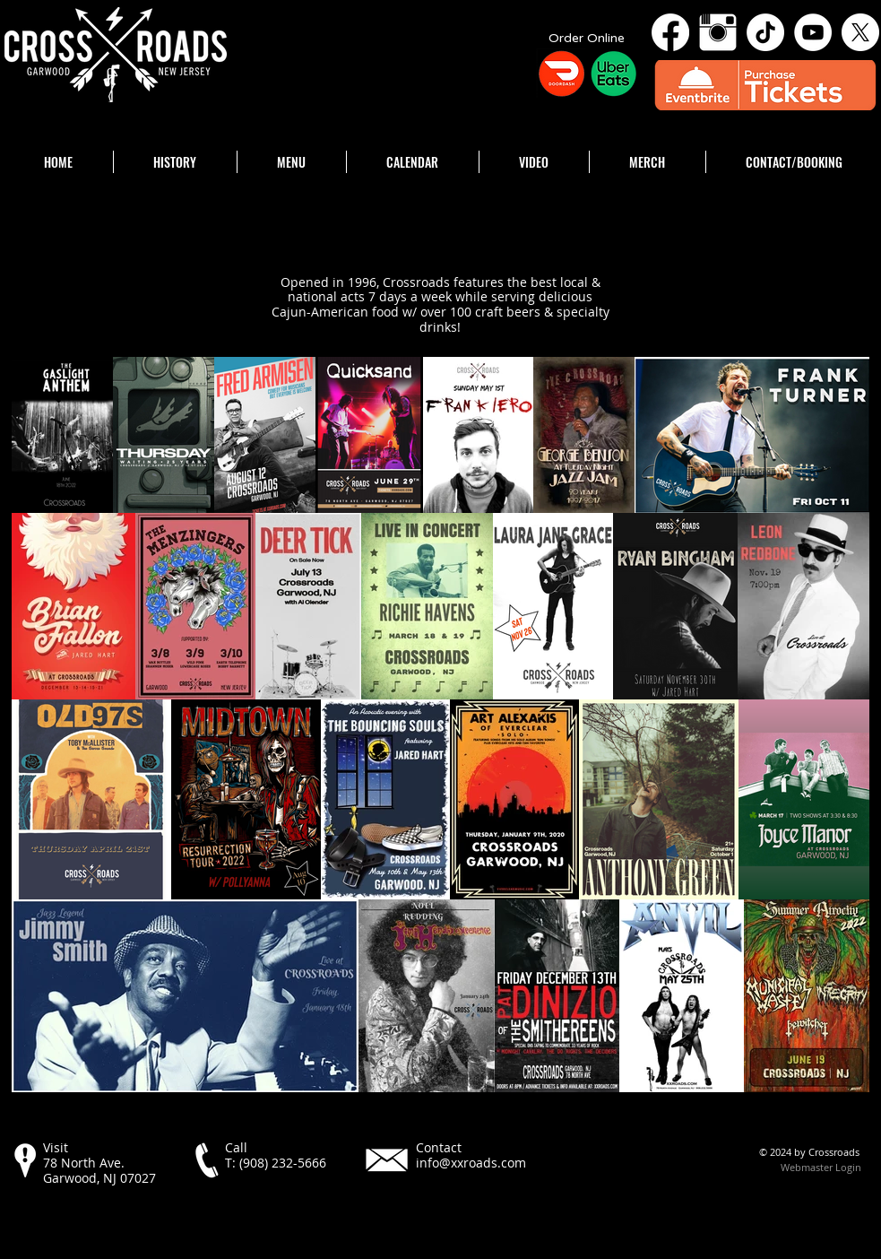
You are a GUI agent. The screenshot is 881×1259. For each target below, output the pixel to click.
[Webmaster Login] (821, 1168)
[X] (860, 32)
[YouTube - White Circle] (813, 32)
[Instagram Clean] (718, 32)
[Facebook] (670, 32)
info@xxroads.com (471, 1162)
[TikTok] (765, 32)
